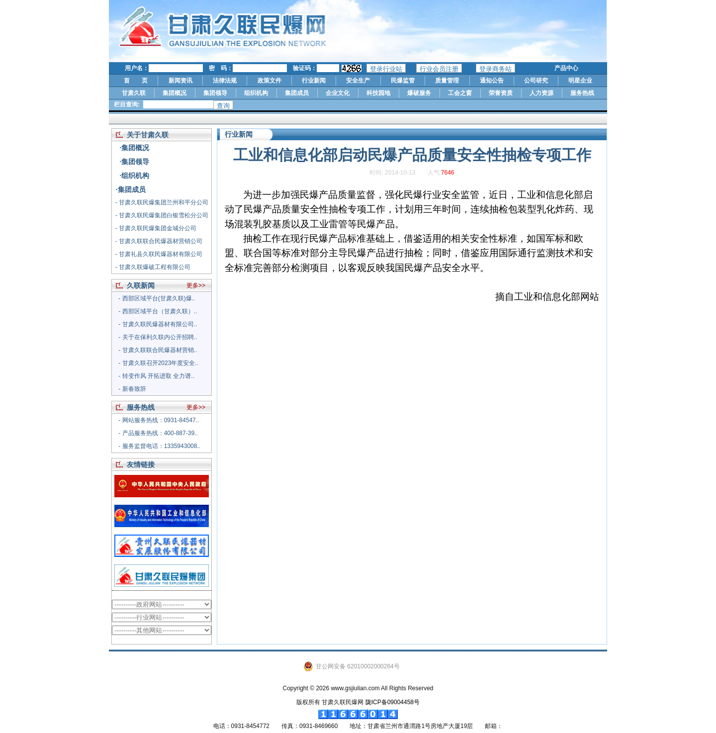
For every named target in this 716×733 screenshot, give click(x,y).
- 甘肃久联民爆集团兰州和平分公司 (161, 202)
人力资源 (541, 93)
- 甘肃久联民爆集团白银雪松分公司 (161, 215)
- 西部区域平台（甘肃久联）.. (157, 311)
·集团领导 (135, 162)
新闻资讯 (180, 80)
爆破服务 (419, 93)
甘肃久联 (134, 93)
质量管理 (447, 80)
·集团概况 (135, 148)
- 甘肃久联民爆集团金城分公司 (155, 228)
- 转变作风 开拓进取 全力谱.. (156, 375)
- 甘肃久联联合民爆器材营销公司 (158, 241)
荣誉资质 (501, 93)
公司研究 (536, 80)
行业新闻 (314, 80)
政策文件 (269, 80)
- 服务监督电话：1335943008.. (159, 446)
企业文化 (338, 93)
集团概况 (174, 93)
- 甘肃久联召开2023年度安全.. (158, 363)
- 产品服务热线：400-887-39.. (157, 433)
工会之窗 (460, 93)
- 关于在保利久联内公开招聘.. (157, 337)
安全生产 (358, 80)
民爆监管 (403, 80)
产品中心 (566, 68)
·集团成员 (131, 189)
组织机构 (256, 93)
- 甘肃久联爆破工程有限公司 (152, 267)
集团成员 (297, 93)
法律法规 (225, 80)
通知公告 (492, 80)
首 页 (136, 80)
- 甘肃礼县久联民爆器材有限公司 (158, 254)
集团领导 (215, 93)
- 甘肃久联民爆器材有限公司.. (157, 324)
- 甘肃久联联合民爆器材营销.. (157, 350)
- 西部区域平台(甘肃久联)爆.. (156, 298)
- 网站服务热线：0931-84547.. (158, 420)
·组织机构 (135, 176)
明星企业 (580, 80)
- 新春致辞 (132, 388)
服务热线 (582, 93)
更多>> (195, 285)
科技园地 (378, 93)
